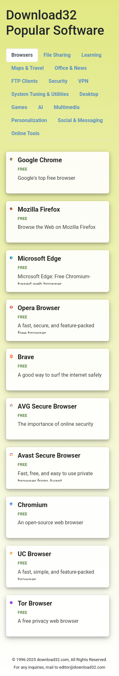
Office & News (71, 68)
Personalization (29, 120)
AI (40, 107)
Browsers (22, 55)
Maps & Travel (27, 68)
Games (19, 107)
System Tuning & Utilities (40, 94)
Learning (92, 55)
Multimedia (66, 107)
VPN (83, 81)
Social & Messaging (80, 120)
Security (58, 81)
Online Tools (25, 133)
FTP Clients (24, 81)
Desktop (89, 94)
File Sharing (56, 55)
